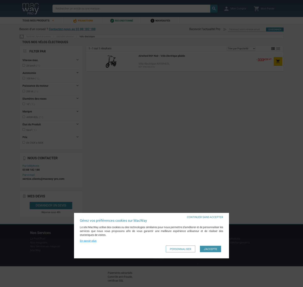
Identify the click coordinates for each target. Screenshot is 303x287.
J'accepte (210, 249)
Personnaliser (180, 249)
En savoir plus (88, 240)
